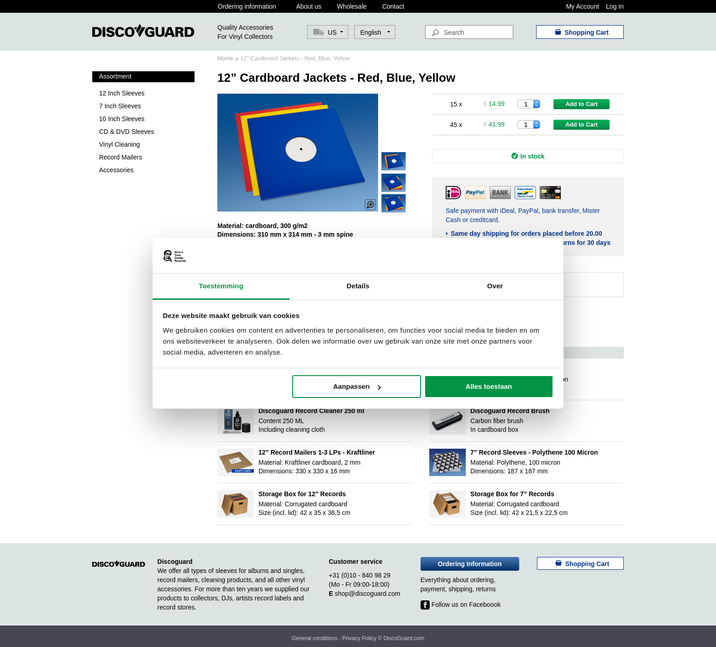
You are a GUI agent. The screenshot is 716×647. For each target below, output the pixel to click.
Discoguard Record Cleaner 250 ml (311, 410)
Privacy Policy (359, 638)
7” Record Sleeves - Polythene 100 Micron (534, 452)
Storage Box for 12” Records (302, 494)
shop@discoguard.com (367, 593)
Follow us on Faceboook (461, 604)
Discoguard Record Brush (509, 410)
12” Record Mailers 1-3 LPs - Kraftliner (316, 452)
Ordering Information (470, 563)
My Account (582, 6)
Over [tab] (495, 286)
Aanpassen (357, 386)
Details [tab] (358, 286)
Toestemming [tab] (221, 286)
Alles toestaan (489, 386)
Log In (615, 6)
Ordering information (247, 6)
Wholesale (352, 6)
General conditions (314, 638)
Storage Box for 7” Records (512, 494)
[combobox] (469, 32)
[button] (375, 32)
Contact (393, 6)
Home (226, 58)
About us (308, 6)
